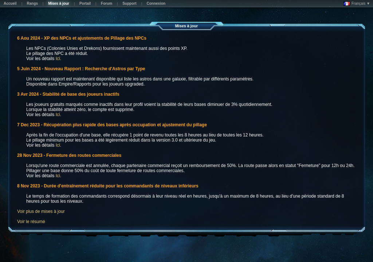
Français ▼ (356, 3)
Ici (58, 58)
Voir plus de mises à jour (41, 211)
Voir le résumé (31, 221)
